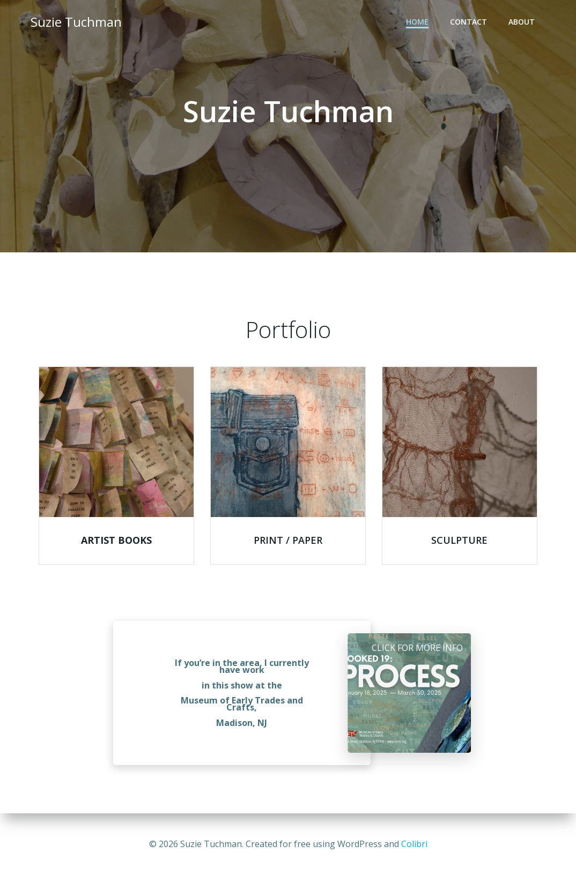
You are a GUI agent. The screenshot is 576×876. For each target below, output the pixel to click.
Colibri (414, 844)
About (521, 22)
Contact (468, 22)
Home (417, 22)
